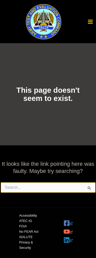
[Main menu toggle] (90, 21)
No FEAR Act (28, 231)
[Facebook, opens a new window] (72, 223)
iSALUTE (26, 237)
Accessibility (28, 215)
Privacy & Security (26, 245)
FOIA (23, 226)
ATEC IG (25, 221)
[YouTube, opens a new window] (72, 231)
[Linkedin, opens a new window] (72, 240)
